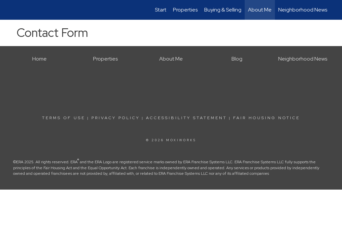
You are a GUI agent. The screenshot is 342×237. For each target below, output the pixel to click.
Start (160, 9)
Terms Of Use (63, 117)
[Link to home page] (15, 10)
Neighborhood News (302, 9)
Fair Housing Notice (266, 117)
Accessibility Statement (186, 117)
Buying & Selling (222, 9)
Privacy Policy (115, 117)
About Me (260, 9)
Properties (185, 9)
